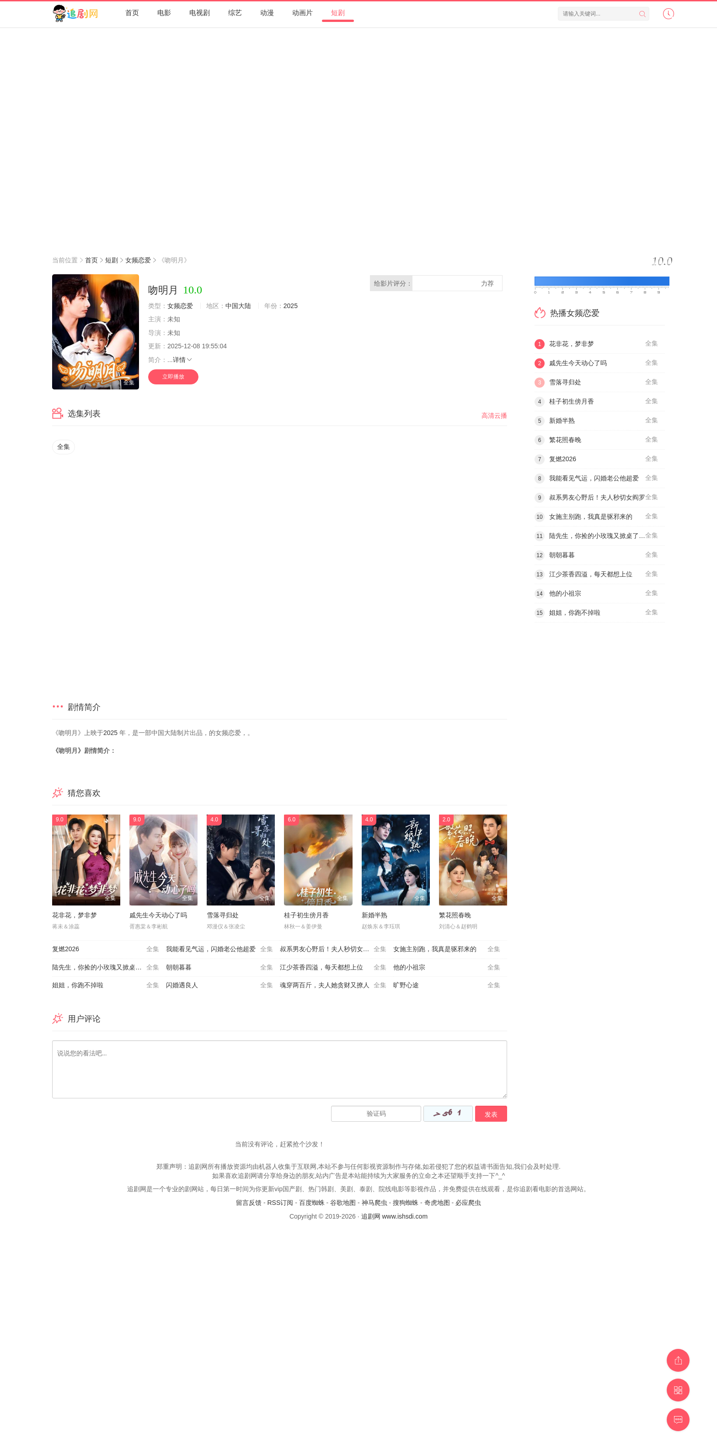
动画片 (302, 12)
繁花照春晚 (455, 915)
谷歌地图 (343, 1202)
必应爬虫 (468, 1202)
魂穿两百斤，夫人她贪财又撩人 (333, 985)
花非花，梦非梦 (74, 915)
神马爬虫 (374, 1202)
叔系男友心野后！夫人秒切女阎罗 (333, 949)
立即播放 (173, 376)
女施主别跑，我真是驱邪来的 (446, 949)
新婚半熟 (374, 915)
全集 (63, 446)
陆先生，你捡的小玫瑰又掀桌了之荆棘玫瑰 (109, 967)
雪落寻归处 (223, 915)
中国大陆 (238, 305)
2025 (291, 305)
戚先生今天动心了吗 (158, 915)
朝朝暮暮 (219, 967)
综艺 (235, 12)
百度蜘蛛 (312, 1202)
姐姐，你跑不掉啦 (105, 985)
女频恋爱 (138, 260)
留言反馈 (249, 1202)
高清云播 (494, 415)
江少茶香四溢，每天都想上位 (333, 967)
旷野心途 (446, 985)
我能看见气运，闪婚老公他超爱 (219, 949)
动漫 (267, 12)
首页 (132, 12)
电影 (164, 12)
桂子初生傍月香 (306, 915)
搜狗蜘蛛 (405, 1202)
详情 (183, 359)
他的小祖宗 (446, 967)
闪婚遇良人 (219, 985)
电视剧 (199, 12)
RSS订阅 (280, 1202)
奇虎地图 (437, 1202)
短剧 (338, 12)
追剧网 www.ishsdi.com (394, 1216)
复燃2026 (105, 949)
